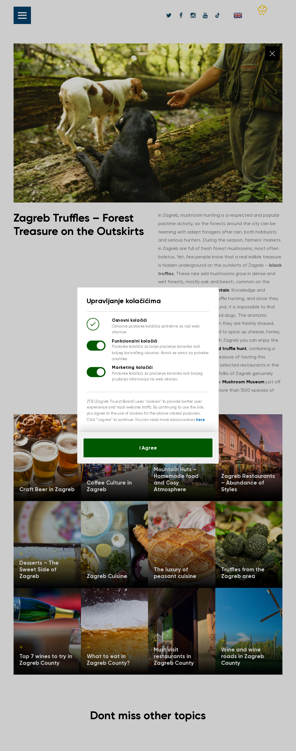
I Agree (148, 444)
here (197, 417)
